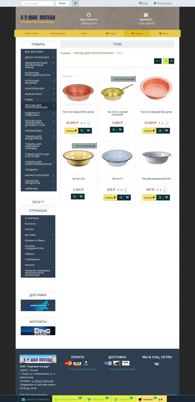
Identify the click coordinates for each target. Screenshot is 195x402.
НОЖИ (29, 99)
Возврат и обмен (35, 240)
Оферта (29, 253)
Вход (143, 3)
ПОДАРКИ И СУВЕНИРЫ (32, 114)
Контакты (30, 223)
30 (158, 61)
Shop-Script (31, 33)
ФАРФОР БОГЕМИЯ (37, 175)
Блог (84, 33)
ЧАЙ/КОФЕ (31, 188)
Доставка (30, 234)
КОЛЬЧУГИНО (33, 94)
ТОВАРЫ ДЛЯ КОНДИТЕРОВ (33, 137)
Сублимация (32, 259)
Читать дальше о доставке (122, 369)
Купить (71, 130)
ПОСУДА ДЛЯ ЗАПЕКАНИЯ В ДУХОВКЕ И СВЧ (35, 123)
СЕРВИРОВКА (33, 130)
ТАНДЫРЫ (31, 169)
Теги (163, 33)
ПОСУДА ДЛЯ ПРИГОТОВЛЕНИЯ (93, 53)
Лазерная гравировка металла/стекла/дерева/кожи (37, 272)
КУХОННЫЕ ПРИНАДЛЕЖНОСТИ (37, 73)
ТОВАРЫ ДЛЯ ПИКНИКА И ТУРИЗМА (33, 146)
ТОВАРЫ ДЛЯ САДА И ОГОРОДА (37, 155)
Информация (58, 33)
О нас (111, 33)
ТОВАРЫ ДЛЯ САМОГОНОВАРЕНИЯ (38, 162)
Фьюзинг (30, 264)
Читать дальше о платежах (82, 369)
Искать (62, 3)
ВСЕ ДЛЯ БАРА (34, 51)
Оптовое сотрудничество (34, 247)
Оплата (29, 229)
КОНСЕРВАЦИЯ (34, 88)
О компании (32, 218)
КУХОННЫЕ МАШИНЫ (32, 81)
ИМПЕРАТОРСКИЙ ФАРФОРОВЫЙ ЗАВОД (36, 65)
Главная (65, 53)
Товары (137, 33)
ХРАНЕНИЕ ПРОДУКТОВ (32, 181)
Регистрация (163, 3)
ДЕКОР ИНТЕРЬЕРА (37, 57)
